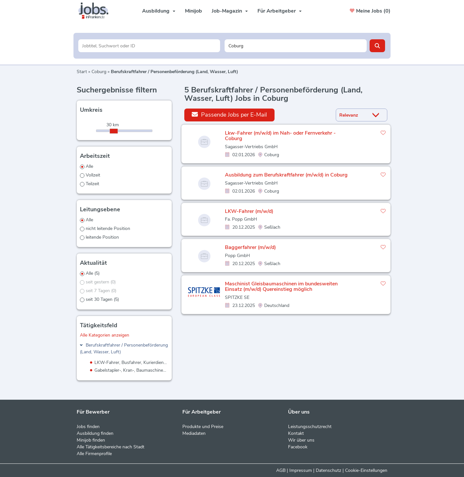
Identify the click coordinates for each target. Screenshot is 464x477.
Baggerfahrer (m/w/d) (250, 247)
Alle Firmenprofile (94, 454)
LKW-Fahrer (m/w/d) (249, 211)
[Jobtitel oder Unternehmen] (149, 45)
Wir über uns (301, 440)
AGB (280, 470)
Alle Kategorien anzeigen (104, 335)
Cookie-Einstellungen (366, 470)
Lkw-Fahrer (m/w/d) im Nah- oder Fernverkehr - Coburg (280, 135)
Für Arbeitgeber (279, 10)
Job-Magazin (230, 10)
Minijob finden (91, 440)
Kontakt (296, 433)
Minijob (193, 10)
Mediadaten (194, 433)
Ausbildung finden (95, 433)
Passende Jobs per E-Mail (229, 114)
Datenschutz (328, 470)
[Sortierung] (353, 115)
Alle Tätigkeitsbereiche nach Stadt (110, 447)
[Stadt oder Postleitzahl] (296, 45)
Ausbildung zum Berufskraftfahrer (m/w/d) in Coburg (286, 174)
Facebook (297, 447)
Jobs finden (88, 427)
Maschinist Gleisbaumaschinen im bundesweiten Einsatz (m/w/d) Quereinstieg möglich (281, 286)
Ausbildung (158, 10)
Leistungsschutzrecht (310, 427)
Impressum (300, 470)
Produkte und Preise (202, 427)
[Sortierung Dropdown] (377, 115)
